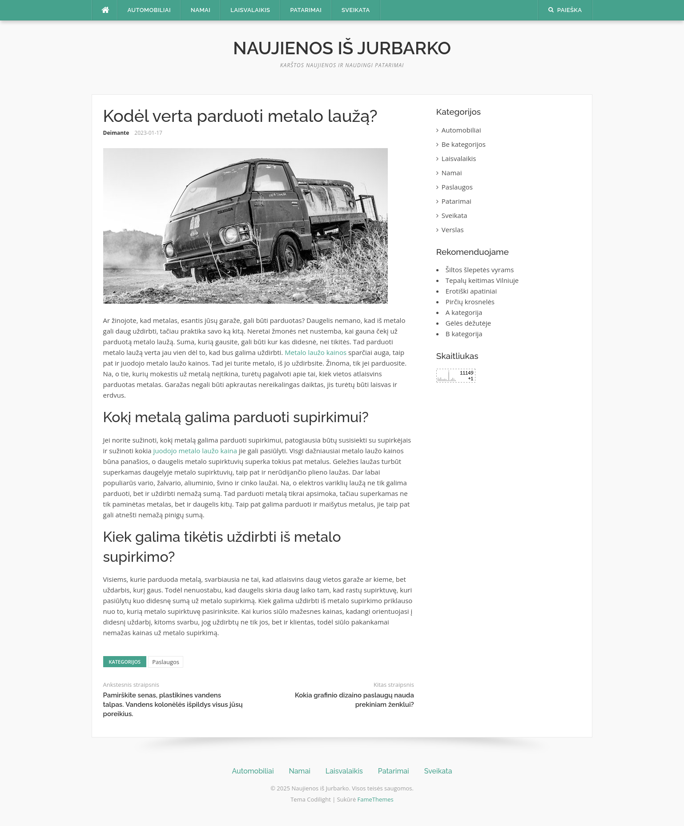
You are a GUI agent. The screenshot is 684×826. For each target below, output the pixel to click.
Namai (200, 10)
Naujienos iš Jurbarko (342, 47)
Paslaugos (165, 662)
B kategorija (464, 333)
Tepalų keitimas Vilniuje (482, 280)
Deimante (116, 133)
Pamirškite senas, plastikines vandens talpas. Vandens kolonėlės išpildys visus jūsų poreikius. (173, 704)
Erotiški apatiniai (471, 290)
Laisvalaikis (250, 10)
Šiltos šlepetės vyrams (480, 269)
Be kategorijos (464, 144)
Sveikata (356, 10)
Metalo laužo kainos (315, 352)
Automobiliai (149, 10)
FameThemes (376, 799)
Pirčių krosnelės (470, 301)
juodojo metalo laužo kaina (195, 450)
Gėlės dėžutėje (468, 322)
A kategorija (464, 312)
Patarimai (306, 10)
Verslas (453, 229)
